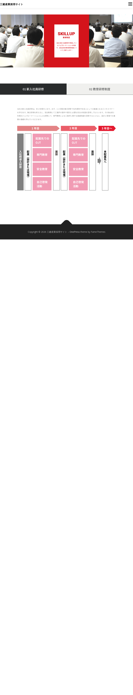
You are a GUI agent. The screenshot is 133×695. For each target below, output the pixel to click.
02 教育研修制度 (99, 89)
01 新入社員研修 (33, 89)
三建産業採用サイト (11, 4)
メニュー (130, 4)
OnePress (75, 231)
